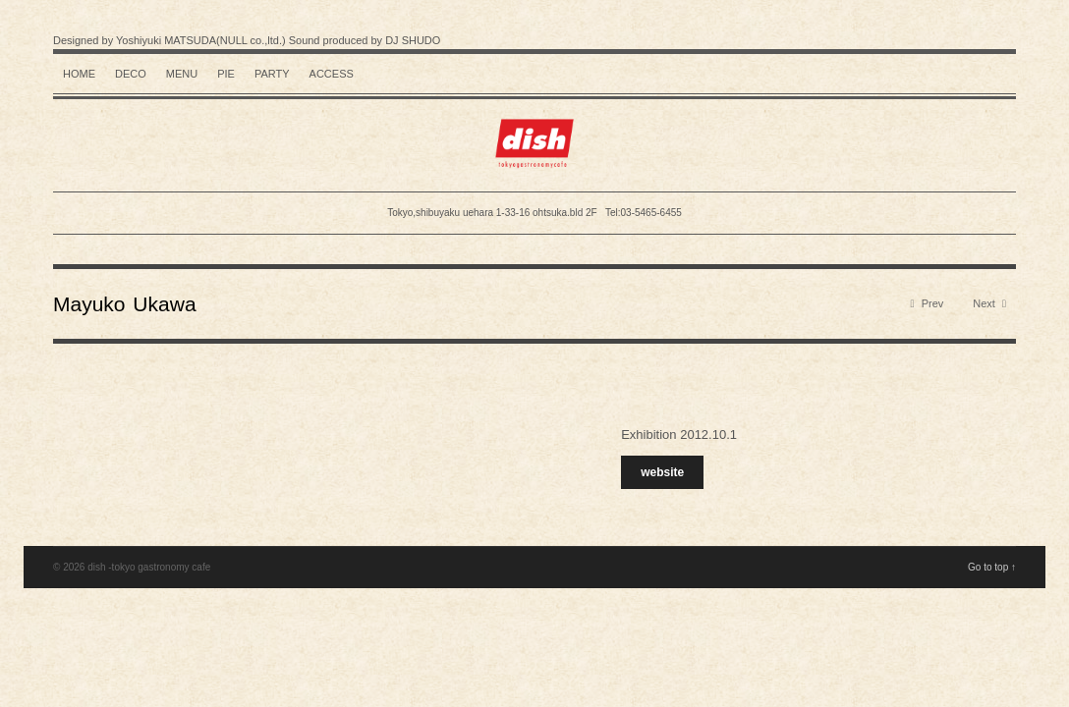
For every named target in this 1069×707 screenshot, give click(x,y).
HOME (79, 74)
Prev (927, 304)
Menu (181, 74)
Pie (226, 74)
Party (272, 74)
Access (331, 74)
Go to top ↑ (992, 567)
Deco (130, 74)
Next (989, 304)
